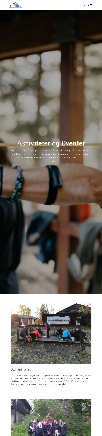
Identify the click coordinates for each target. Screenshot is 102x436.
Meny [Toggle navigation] (87, 5)
